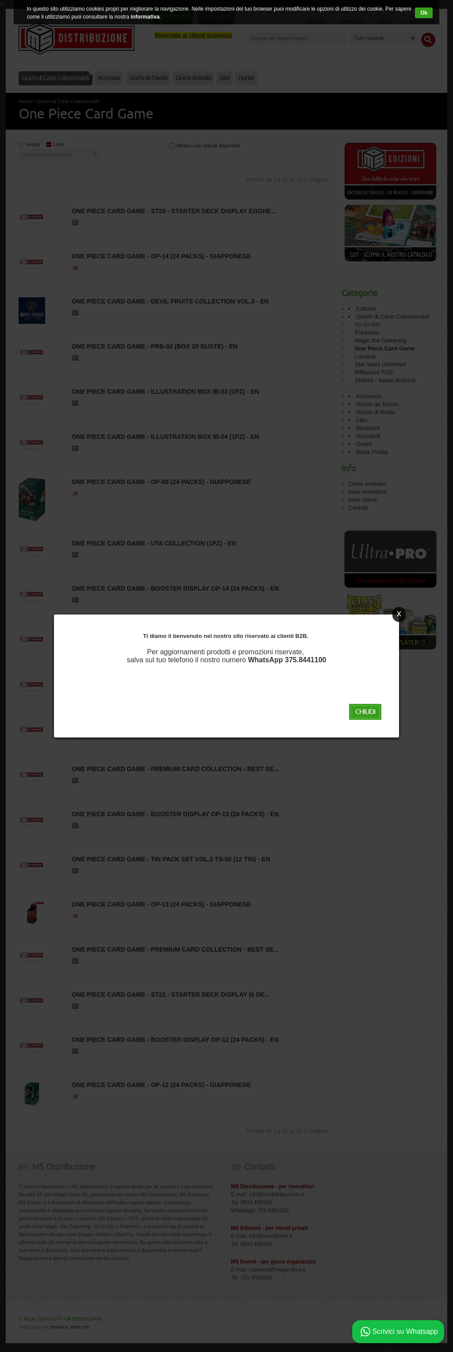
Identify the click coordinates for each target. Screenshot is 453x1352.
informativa (145, 17)
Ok (423, 13)
